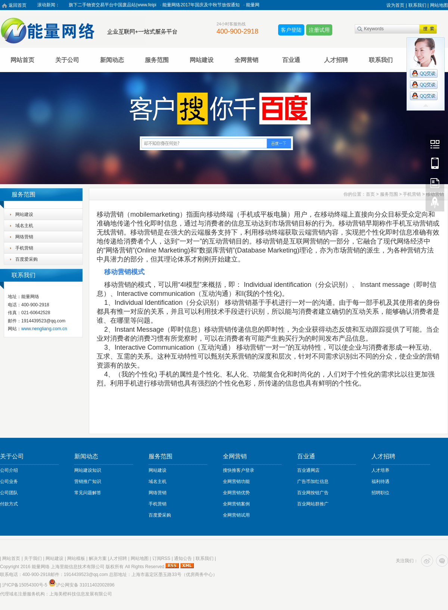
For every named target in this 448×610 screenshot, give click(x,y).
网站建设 (202, 60)
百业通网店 (308, 470)
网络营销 (24, 236)
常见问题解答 (87, 492)
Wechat (435, 143)
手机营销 (24, 248)
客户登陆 (291, 30)
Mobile (435, 163)
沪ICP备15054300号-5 (24, 585)
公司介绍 (9, 470)
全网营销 (246, 60)
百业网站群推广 (313, 504)
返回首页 (18, 5)
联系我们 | (418, 5)
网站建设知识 (87, 470)
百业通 (291, 60)
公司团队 (9, 492)
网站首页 (22, 60)
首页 (370, 194)
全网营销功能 (236, 481)
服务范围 (157, 60)
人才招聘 (336, 60)
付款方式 (9, 504)
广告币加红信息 (313, 481)
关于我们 (33, 558)
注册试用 (319, 30)
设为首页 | (396, 5)
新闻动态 (112, 60)
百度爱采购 (26, 259)
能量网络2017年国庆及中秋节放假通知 (203, 4)
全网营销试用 (236, 515)
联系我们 (381, 60)
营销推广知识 (87, 481)
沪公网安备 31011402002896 (82, 585)
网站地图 (439, 5)
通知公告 (183, 558)
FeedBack (435, 182)
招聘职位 (380, 492)
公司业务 (9, 481)
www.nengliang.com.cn (44, 328)
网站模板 (76, 558)
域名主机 (24, 225)
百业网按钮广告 (313, 492)
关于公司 (67, 60)
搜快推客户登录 (238, 470)
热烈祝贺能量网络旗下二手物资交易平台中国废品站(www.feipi (97, 4)
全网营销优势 (236, 492)
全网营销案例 (236, 504)
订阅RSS (161, 558)
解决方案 (98, 558)
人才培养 (380, 470)
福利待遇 (380, 481)
